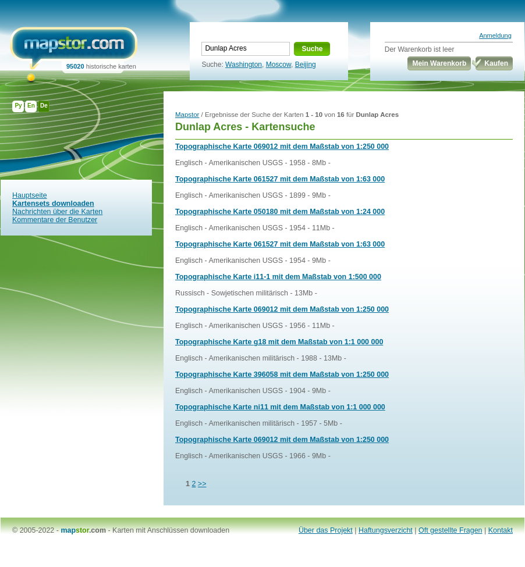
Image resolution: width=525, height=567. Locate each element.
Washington (243, 64)
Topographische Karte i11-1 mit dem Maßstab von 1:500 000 (278, 277)
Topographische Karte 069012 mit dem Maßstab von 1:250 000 (282, 146)
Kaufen (496, 63)
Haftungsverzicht (386, 530)
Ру (18, 105)
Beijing (305, 64)
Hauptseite (29, 195)
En (31, 105)
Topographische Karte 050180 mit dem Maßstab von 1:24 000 (280, 212)
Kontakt (500, 530)
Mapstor (187, 114)
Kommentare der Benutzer (54, 220)
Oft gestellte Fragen (450, 530)
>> (202, 484)
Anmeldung (495, 35)
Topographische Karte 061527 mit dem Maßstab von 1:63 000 (280, 179)
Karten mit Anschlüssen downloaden (170, 530)
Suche (311, 49)
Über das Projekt (326, 530)
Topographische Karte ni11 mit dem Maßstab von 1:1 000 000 (280, 407)
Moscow (278, 64)
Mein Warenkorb (439, 63)
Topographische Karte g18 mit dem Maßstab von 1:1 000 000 (279, 342)
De (44, 105)
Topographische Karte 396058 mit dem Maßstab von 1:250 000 (282, 374)
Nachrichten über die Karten (57, 212)
